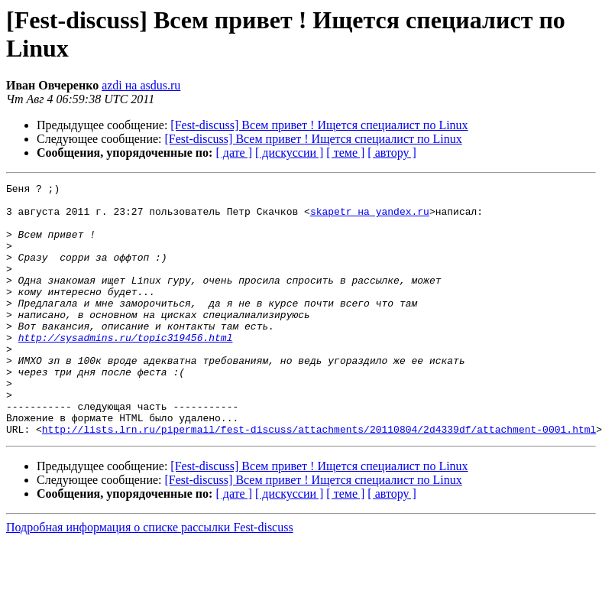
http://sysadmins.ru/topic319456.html (125, 369)
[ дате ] (233, 152)
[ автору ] (391, 152)
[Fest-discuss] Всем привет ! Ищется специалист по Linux (319, 125)
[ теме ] (345, 152)
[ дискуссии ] (289, 152)
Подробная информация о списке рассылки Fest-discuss (149, 577)
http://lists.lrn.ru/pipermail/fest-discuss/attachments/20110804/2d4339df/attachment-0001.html (319, 479)
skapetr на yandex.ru (369, 218)
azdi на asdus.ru (141, 85)
